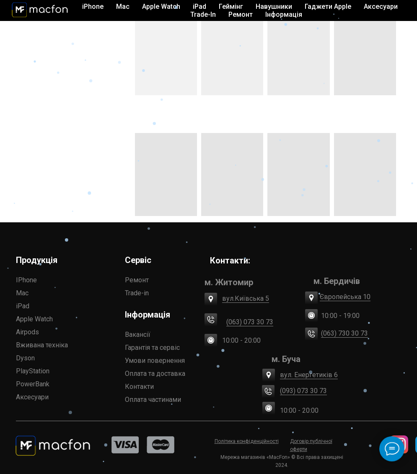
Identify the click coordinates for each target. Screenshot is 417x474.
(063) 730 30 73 (344, 333)
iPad (22, 306)
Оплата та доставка (155, 374)
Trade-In (203, 14)
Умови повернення (155, 361)
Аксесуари (32, 397)
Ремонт (240, 14)
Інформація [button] (283, 14)
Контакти (139, 387)
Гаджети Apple (328, 6)
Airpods (27, 332)
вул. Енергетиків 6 (309, 375)
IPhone (26, 280)
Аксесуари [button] (381, 6)
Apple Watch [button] (161, 6)
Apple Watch (34, 319)
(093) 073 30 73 (303, 391)
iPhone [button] (93, 6)
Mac (22, 293)
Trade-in (137, 293)
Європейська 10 (345, 297)
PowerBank (32, 384)
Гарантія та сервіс (152, 348)
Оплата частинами (153, 400)
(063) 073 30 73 (249, 322)
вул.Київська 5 (245, 298)
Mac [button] (123, 6)
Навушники (274, 6)
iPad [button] (199, 6)
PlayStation (32, 371)
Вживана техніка (42, 345)
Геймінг (231, 6)
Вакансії (137, 335)
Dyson (25, 358)
